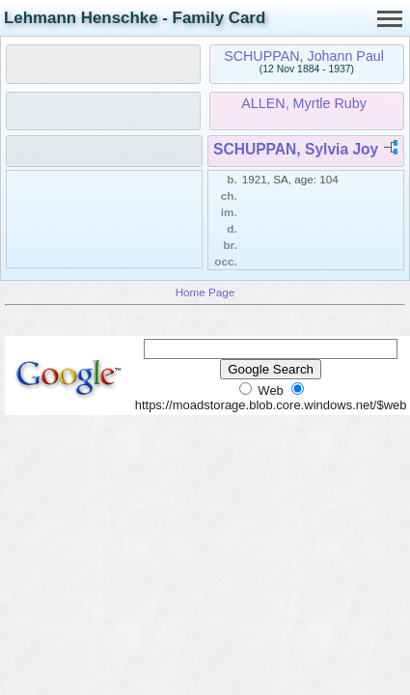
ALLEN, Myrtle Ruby (304, 103)
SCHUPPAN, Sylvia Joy (295, 149)
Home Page (205, 292)
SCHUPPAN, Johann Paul (304, 56)
